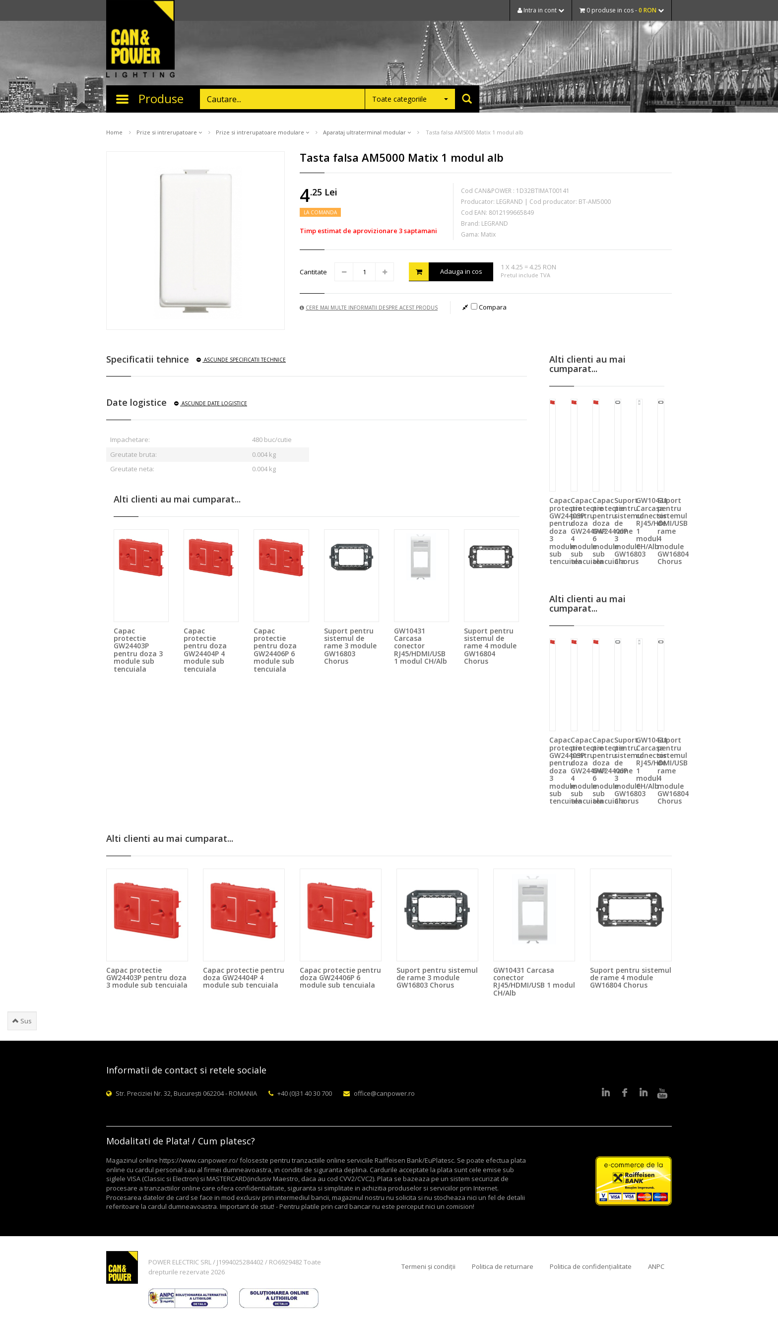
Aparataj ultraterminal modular (367, 132)
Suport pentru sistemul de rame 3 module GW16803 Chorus (350, 646)
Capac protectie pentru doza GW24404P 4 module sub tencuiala (205, 650)
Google (643, 1093)
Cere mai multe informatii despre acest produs (369, 307)
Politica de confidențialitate (591, 1266)
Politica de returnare (502, 1266)
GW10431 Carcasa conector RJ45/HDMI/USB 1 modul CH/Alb (420, 646)
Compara (489, 307)
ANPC (656, 1266)
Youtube (662, 1093)
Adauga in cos (445, 271)
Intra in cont (541, 10)
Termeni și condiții (428, 1266)
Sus (22, 1020)
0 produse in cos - (622, 10)
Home (114, 132)
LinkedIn (606, 1093)
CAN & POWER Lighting (140, 39)
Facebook (625, 1093)
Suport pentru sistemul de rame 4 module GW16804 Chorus (490, 646)
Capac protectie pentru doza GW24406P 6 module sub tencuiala (275, 650)
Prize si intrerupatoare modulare (262, 132)
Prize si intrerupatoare (169, 132)
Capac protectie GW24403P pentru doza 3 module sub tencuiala (138, 650)
